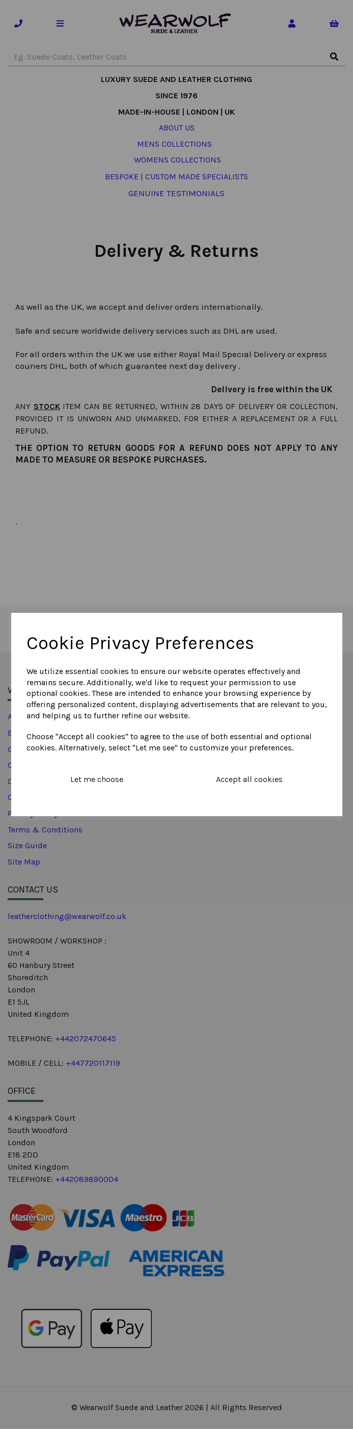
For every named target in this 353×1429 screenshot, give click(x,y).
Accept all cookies (249, 779)
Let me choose (96, 779)
